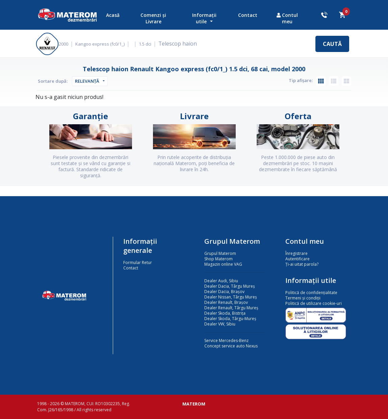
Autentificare (297, 259)
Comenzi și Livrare (153, 18)
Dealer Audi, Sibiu (221, 281)
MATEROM (193, 404)
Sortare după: (53, 81)
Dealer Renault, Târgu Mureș (231, 308)
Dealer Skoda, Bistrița (224, 313)
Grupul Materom (220, 253)
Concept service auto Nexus (231, 346)
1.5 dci (150, 44)
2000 (68, 44)
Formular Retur (137, 262)
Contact (247, 15)
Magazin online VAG (223, 264)
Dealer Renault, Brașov (226, 302)
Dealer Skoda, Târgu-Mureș (230, 318)
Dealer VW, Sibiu (219, 324)
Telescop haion (180, 43)
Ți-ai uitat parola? (301, 264)
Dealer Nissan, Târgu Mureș (230, 297)
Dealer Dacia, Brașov (224, 291)
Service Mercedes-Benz (226, 340)
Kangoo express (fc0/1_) (104, 44)
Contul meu (287, 18)
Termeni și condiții (302, 298)
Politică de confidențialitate (311, 292)
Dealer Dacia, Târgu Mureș (229, 286)
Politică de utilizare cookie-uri (313, 303)
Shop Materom (218, 259)
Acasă (113, 15)
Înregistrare (296, 253)
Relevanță (87, 81)
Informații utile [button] (204, 18)
